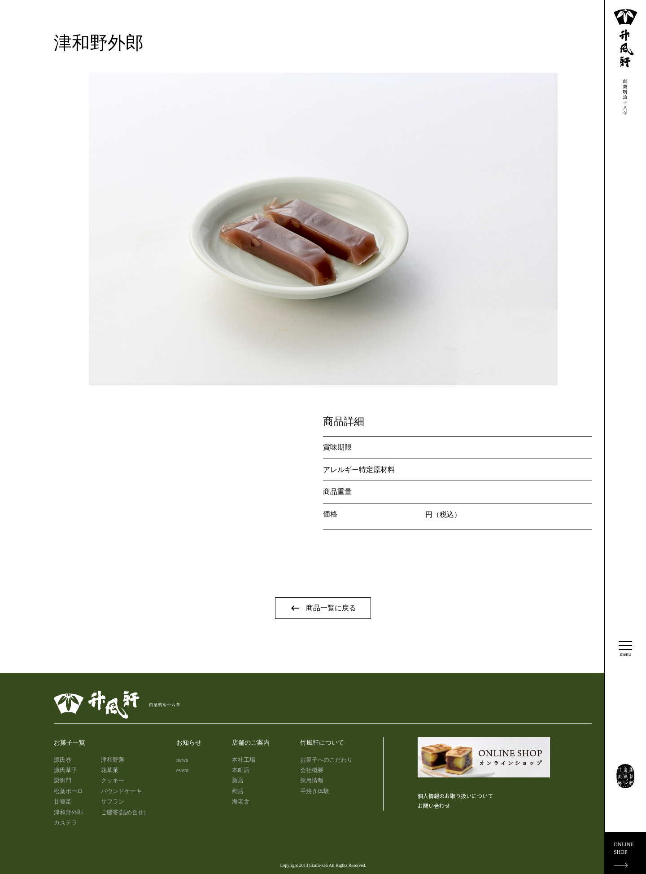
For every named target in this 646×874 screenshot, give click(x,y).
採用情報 (311, 780)
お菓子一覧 (69, 742)
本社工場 (243, 759)
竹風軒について (322, 742)
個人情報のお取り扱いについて (455, 795)
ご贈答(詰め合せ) (123, 812)
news (182, 759)
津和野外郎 (68, 812)
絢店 (238, 791)
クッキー (112, 780)
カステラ (65, 822)
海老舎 (240, 801)
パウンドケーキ (121, 791)
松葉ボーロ (68, 791)
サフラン (112, 801)
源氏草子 (65, 770)
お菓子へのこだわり (326, 759)
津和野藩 (112, 759)
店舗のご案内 (251, 742)
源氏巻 (62, 759)
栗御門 (62, 780)
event (182, 770)
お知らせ (188, 742)
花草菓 (109, 770)
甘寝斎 (62, 801)
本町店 (240, 770)
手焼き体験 (314, 791)
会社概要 (311, 770)
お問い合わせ (434, 805)
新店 (238, 780)
